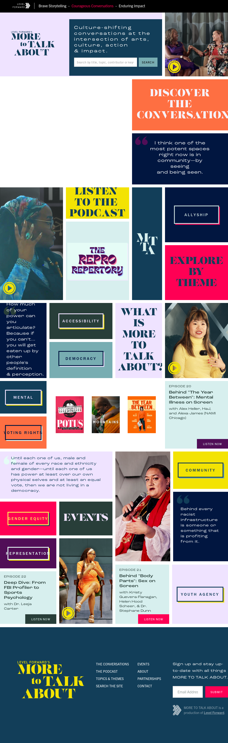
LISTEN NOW (212, 444)
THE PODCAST (107, 671)
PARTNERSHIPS (149, 678)
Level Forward (214, 712)
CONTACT (144, 686)
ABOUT (142, 671)
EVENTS (143, 664)
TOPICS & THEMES (110, 678)
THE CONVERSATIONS (112, 664)
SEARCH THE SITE (109, 686)
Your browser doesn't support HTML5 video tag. (64, 131)
